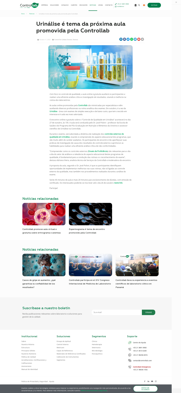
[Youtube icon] (152, 381)
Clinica (94, 341)
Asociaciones (26, 366)
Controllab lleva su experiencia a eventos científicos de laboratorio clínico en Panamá (136, 283)
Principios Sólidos (28, 351)
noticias (75, 40)
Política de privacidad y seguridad (94, 390)
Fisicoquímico (97, 354)
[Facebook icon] (144, 381)
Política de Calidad (28, 357)
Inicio (23, 14)
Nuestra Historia (27, 344)
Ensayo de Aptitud (64, 341)
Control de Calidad (60, 40)
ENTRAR (154, 5)
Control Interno (62, 344)
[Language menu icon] (144, 5)
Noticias (32, 14)
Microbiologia (97, 351)
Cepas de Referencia (65, 351)
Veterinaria (96, 347)
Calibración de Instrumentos (68, 357)
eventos (69, 40)
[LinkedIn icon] (148, 381)
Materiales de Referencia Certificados (71, 354)
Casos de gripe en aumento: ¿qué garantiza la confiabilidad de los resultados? (39, 283)
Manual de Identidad (29, 369)
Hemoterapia (97, 344)
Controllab (82, 105)
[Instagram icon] (155, 381)
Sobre (23, 341)
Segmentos (61, 360)
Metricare (60, 347)
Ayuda (51, 381)
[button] (120, 39)
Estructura (25, 347)
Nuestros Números (28, 354)
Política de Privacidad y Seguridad (34, 381)
